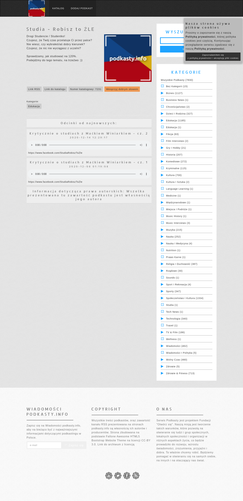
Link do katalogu (55, 89)
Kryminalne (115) (176, 168)
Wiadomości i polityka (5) (181, 353)
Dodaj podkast (82, 8)
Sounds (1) (172, 277)
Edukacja (34, 106)
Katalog (58, 8)
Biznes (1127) (174, 93)
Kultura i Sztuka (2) (177, 182)
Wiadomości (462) (177, 346)
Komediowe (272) (176, 161)
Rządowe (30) (174, 271)
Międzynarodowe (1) (178, 202)
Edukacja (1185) (176, 120)
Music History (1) (176, 216)
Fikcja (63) (172, 134)
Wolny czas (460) (176, 359)
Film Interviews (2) (177, 141)
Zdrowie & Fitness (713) (180, 373)
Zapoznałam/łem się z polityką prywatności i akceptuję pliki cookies (213, 56)
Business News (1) (177, 100)
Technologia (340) (176, 318)
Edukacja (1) (173, 127)
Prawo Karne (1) (176, 257)
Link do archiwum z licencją (116, 444)
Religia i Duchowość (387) (181, 264)
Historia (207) (174, 154)
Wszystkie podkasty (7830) (177, 80)
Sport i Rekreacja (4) (178, 284)
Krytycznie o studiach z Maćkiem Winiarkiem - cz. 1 (89, 162)
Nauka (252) (173, 236)
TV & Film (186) (175, 332)
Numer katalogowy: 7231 (85, 89)
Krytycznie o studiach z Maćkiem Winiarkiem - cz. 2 (88, 133)
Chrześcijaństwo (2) (178, 107)
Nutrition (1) (173, 250)
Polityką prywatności (200, 36)
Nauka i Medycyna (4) (179, 243)
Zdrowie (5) (173, 366)
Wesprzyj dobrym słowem (122, 89)
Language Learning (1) (179, 189)
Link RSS (34, 89)
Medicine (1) (173, 195)
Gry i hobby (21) (176, 147)
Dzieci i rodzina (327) (179, 113)
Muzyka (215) (174, 229)
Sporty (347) (173, 291)
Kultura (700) (174, 175)
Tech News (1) (174, 311)
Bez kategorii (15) (177, 86)
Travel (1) (172, 325)
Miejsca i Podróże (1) (179, 209)
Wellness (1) (173, 339)
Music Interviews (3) (178, 223)
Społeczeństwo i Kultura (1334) (185, 298)
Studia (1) (172, 305)
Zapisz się (74, 445)
